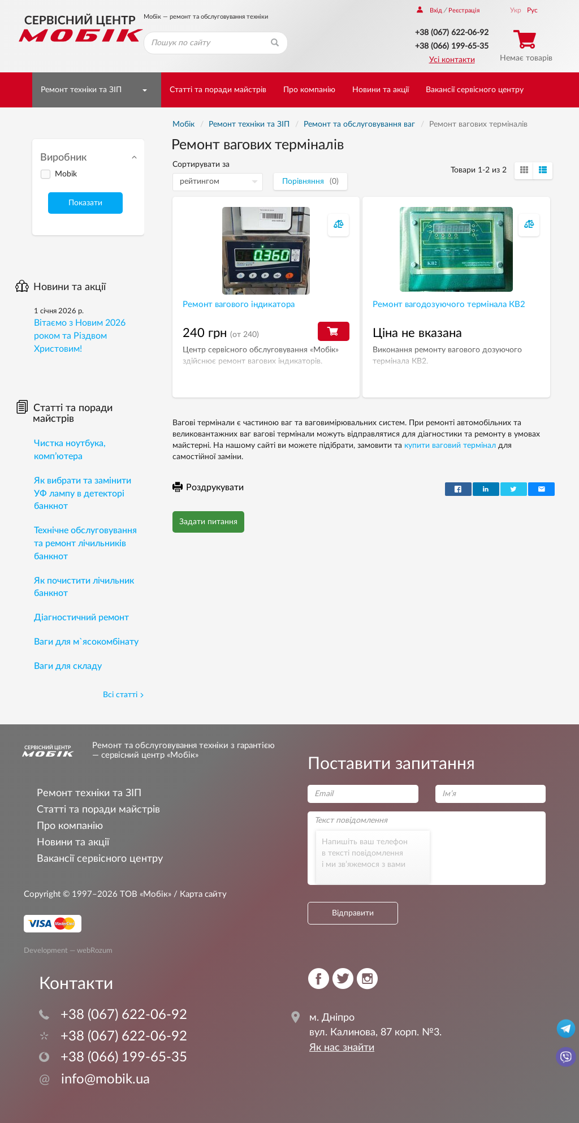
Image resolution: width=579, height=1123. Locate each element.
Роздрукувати (208, 487)
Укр (515, 10)
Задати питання (208, 522)
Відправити (353, 913)
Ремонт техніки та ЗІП (81, 90)
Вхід (429, 10)
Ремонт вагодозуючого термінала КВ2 (449, 304)
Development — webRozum (68, 950)
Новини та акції (380, 90)
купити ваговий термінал (450, 446)
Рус (532, 10)
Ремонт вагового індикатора (239, 304)
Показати (85, 203)
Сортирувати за (201, 165)
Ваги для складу (68, 666)
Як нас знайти (341, 1048)
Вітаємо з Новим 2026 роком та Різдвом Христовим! (80, 335)
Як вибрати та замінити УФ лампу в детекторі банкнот (82, 493)
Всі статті (123, 695)
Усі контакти (452, 60)
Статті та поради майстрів (218, 90)
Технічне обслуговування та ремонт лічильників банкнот (85, 543)
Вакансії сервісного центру (475, 90)
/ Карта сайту (199, 894)
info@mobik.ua (94, 1079)
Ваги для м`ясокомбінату (86, 641)
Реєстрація (463, 10)
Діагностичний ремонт (81, 617)
